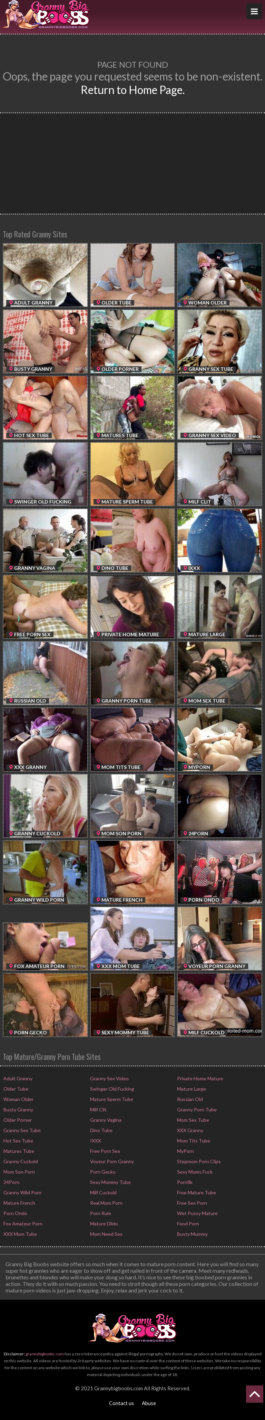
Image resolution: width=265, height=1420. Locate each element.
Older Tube (15, 1089)
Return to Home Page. (133, 89)
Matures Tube (18, 1151)
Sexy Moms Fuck (194, 1172)
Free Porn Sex (104, 1151)
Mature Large (191, 1089)
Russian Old (189, 1099)
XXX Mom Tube (19, 1234)
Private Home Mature (199, 1078)
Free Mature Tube (196, 1192)
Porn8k (184, 1182)
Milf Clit (98, 1109)
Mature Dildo (103, 1223)
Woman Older (17, 1099)
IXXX (95, 1141)
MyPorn (185, 1151)
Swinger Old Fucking (111, 1089)
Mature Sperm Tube (111, 1099)
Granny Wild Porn (21, 1192)
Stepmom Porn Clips (198, 1161)
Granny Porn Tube (196, 1109)
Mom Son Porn (18, 1172)
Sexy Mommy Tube (110, 1182)
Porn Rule (100, 1213)
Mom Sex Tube (192, 1120)
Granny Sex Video (109, 1078)
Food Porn (187, 1223)
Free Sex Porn (191, 1203)
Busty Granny (17, 1109)
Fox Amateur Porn (22, 1223)
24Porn (10, 1182)
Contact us (121, 1403)
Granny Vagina (105, 1120)
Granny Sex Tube (21, 1130)
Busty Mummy (192, 1234)
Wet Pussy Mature (197, 1213)
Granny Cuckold (20, 1161)
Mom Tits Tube (193, 1141)
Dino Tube (100, 1130)
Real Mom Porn (105, 1203)
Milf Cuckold (103, 1192)
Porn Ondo (14, 1213)
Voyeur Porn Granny (111, 1161)
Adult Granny (17, 1078)
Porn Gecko (102, 1172)
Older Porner (17, 1120)
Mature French (18, 1203)
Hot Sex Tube (17, 1141)
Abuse (149, 1403)
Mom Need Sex (105, 1234)
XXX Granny (189, 1130)
